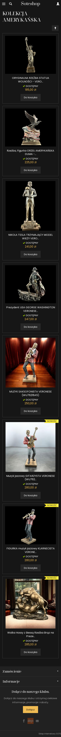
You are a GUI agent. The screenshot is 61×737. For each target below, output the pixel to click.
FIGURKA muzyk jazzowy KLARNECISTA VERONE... (31, 550)
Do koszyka (30, 97)
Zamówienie (30, 671)
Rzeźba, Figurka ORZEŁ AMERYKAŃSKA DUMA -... (30, 152)
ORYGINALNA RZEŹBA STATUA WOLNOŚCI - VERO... (30, 79)
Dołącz (30, 709)
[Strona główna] (30, 4)
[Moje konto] (58, 4)
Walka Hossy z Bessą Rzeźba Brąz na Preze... (30, 634)
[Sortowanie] (55, 28)
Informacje (30, 681)
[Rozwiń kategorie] (3, 4)
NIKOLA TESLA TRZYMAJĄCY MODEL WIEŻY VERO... (30, 236)
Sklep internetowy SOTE (50, 733)
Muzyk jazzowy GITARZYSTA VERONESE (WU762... (30, 477)
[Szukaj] (10, 4)
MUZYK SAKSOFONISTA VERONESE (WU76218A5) (30, 393)
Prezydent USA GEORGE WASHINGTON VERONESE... (30, 309)
